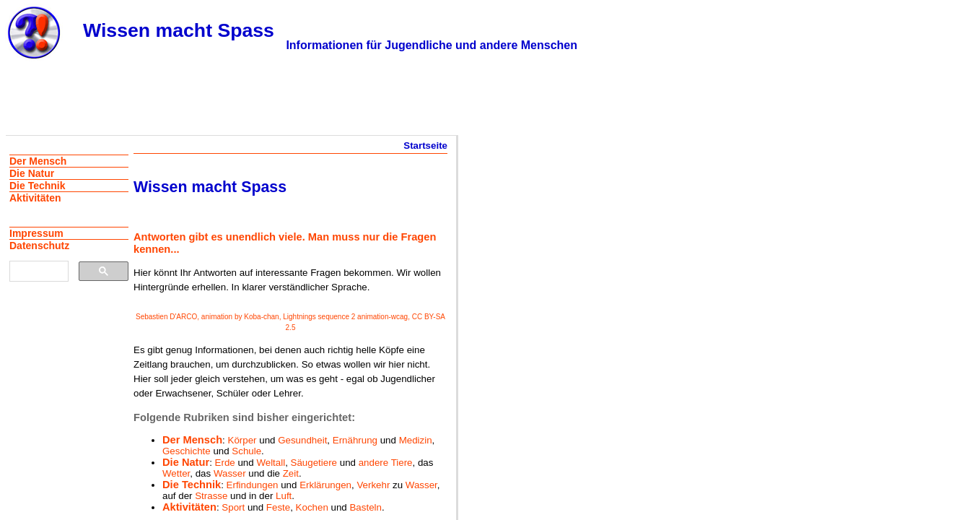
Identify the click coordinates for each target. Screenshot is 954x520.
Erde (225, 462)
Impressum (36, 233)
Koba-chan (261, 317)
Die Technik (191, 484)
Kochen (312, 507)
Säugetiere (314, 462)
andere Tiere (386, 462)
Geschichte (186, 451)
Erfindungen (253, 485)
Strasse (211, 495)
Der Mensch (192, 440)
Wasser (230, 473)
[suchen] (37, 271)
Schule (246, 451)
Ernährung (355, 440)
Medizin (415, 440)
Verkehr (373, 485)
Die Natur (185, 462)
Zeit (291, 473)
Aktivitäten (189, 507)
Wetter (176, 473)
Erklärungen (325, 485)
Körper (242, 440)
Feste (278, 507)
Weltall (270, 462)
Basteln (365, 507)
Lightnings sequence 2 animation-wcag (345, 317)
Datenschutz (39, 245)
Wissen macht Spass (178, 30)
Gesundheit (302, 440)
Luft (284, 495)
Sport (233, 507)
